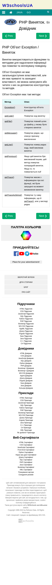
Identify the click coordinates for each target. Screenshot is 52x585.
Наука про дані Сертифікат (26, 455)
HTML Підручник (26, 309)
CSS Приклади (26, 400)
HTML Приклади (26, 398)
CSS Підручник (26, 311)
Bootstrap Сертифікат (26, 467)
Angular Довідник (25, 381)
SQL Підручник (26, 316)
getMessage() (11, 133)
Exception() (10, 107)
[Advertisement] (26, 555)
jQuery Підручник (25, 331)
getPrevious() (11, 156)
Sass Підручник (26, 336)
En (48, 22)
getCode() (9, 116)
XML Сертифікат (26, 470)
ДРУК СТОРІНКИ (26, 282)
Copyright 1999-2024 (15, 510)
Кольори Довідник (26, 388)
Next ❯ (43, 35)
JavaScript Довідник (26, 358)
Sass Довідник (26, 383)
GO (29, 12)
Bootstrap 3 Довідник (26, 368)
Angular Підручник (26, 334)
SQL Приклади (26, 405)
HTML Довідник (26, 353)
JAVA (20, 12)
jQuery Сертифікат (26, 457)
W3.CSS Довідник (26, 373)
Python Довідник (26, 363)
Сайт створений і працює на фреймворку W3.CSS (26, 515)
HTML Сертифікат (26, 442)
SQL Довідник (26, 361)
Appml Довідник (26, 376)
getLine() (9, 144)
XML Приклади (26, 430)
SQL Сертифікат (26, 460)
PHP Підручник (26, 321)
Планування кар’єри (26, 472)
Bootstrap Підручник (26, 324)
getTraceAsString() (13, 195)
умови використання (31, 500)
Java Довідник (26, 386)
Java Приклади (26, 423)
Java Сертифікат (26, 465)
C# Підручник (26, 344)
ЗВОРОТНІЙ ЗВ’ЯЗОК (26, 277)
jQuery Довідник (26, 378)
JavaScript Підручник (26, 314)
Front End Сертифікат (26, 450)
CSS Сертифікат (26, 445)
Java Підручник (26, 339)
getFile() (8, 121)
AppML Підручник (26, 329)
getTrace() (9, 177)
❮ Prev (9, 35)
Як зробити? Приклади (26, 433)
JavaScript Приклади (26, 403)
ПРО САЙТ (26, 292)
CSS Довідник (26, 356)
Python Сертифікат (26, 452)
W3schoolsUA (17, 5)
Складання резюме (26, 475)
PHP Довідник (26, 366)
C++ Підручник (26, 341)
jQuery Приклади (26, 418)
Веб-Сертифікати (26, 437)
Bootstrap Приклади (26, 413)
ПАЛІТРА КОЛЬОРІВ (26, 227)
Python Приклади (26, 408)
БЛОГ (26, 287)
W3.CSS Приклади (26, 415)
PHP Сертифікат (26, 462)
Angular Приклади (26, 420)
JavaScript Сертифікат (26, 447)
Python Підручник (26, 319)
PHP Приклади (26, 410)
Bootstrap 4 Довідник (26, 371)
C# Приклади (26, 428)
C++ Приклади (26, 425)
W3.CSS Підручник (26, 326)
